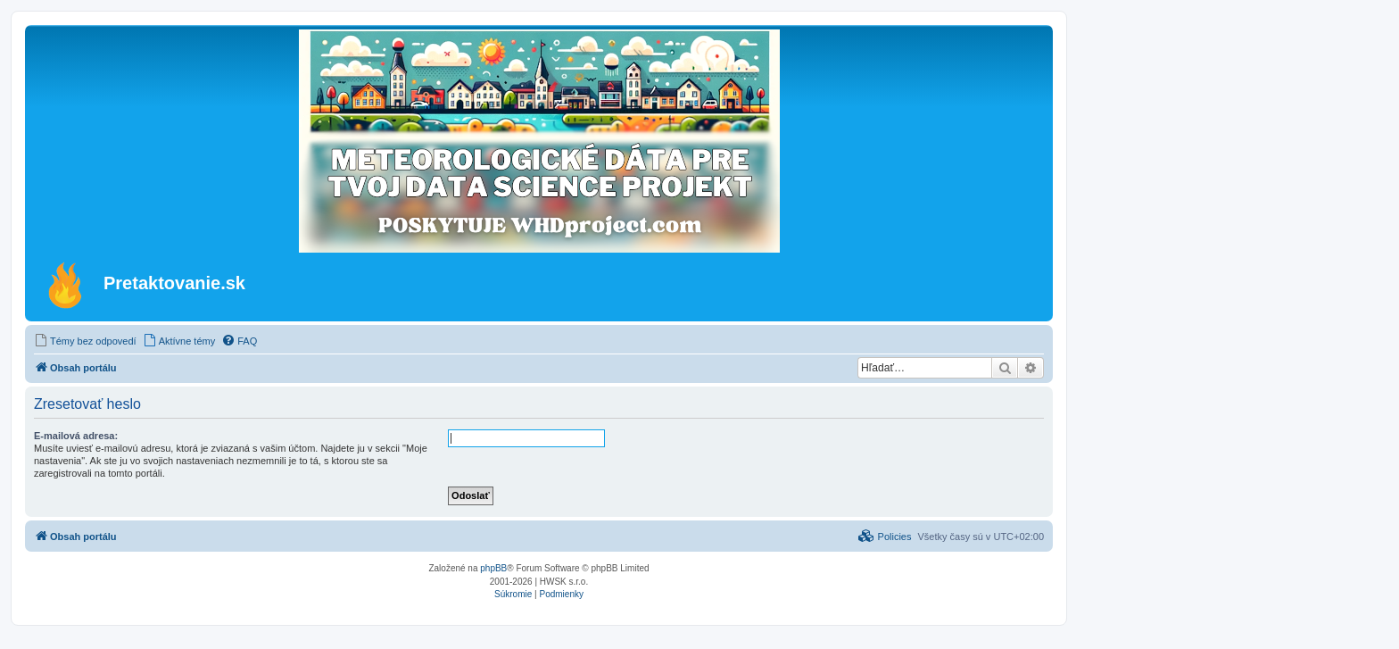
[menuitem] (85, 341)
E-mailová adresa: (76, 435)
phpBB (493, 568)
